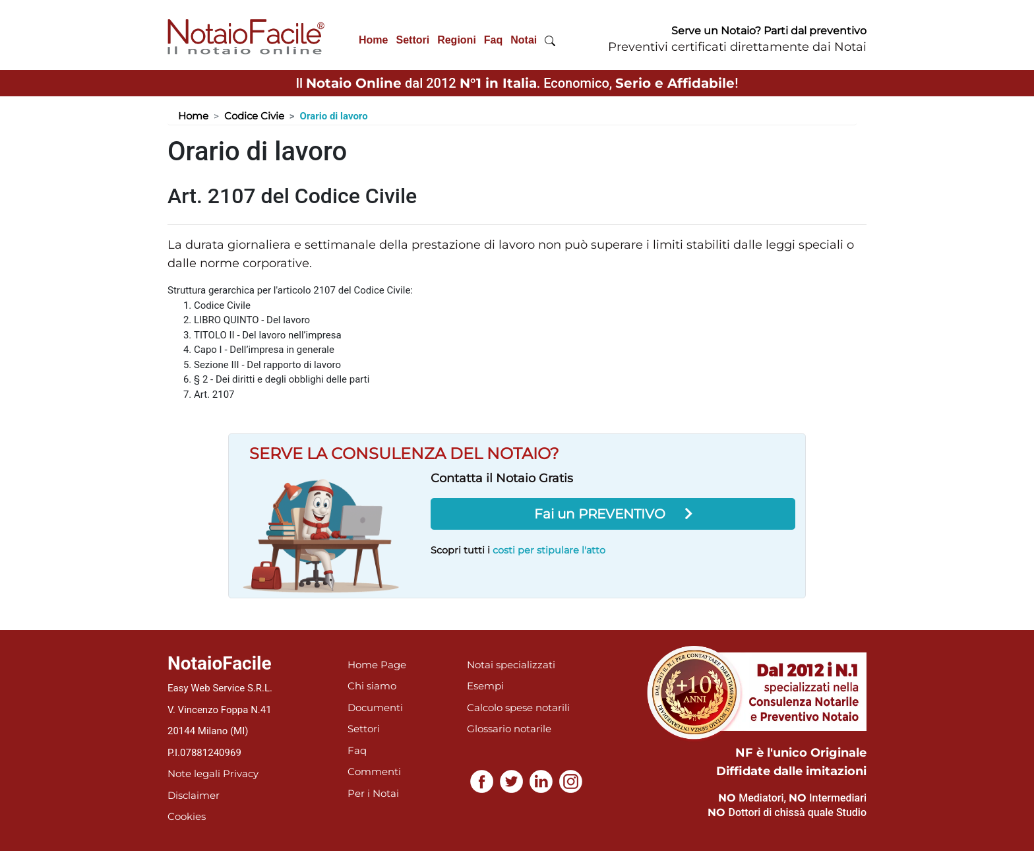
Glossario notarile (509, 728)
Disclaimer (193, 795)
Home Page (377, 664)
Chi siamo (372, 685)
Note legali (193, 773)
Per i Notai (373, 793)
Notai (523, 40)
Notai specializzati (511, 664)
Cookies (186, 816)
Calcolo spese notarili (518, 707)
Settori (412, 40)
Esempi (485, 685)
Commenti (374, 771)
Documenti (375, 707)
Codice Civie (254, 116)
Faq (493, 40)
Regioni (456, 40)
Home (373, 40)
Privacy (240, 773)
